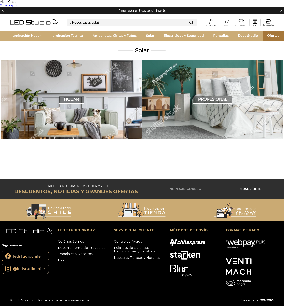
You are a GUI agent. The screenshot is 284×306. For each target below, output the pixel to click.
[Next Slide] (281, 10)
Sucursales (270, 21)
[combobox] (132, 22)
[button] (49, 210)
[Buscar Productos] (191, 23)
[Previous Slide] (3, 10)
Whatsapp (8, 5)
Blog (254, 21)
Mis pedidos (242, 21)
